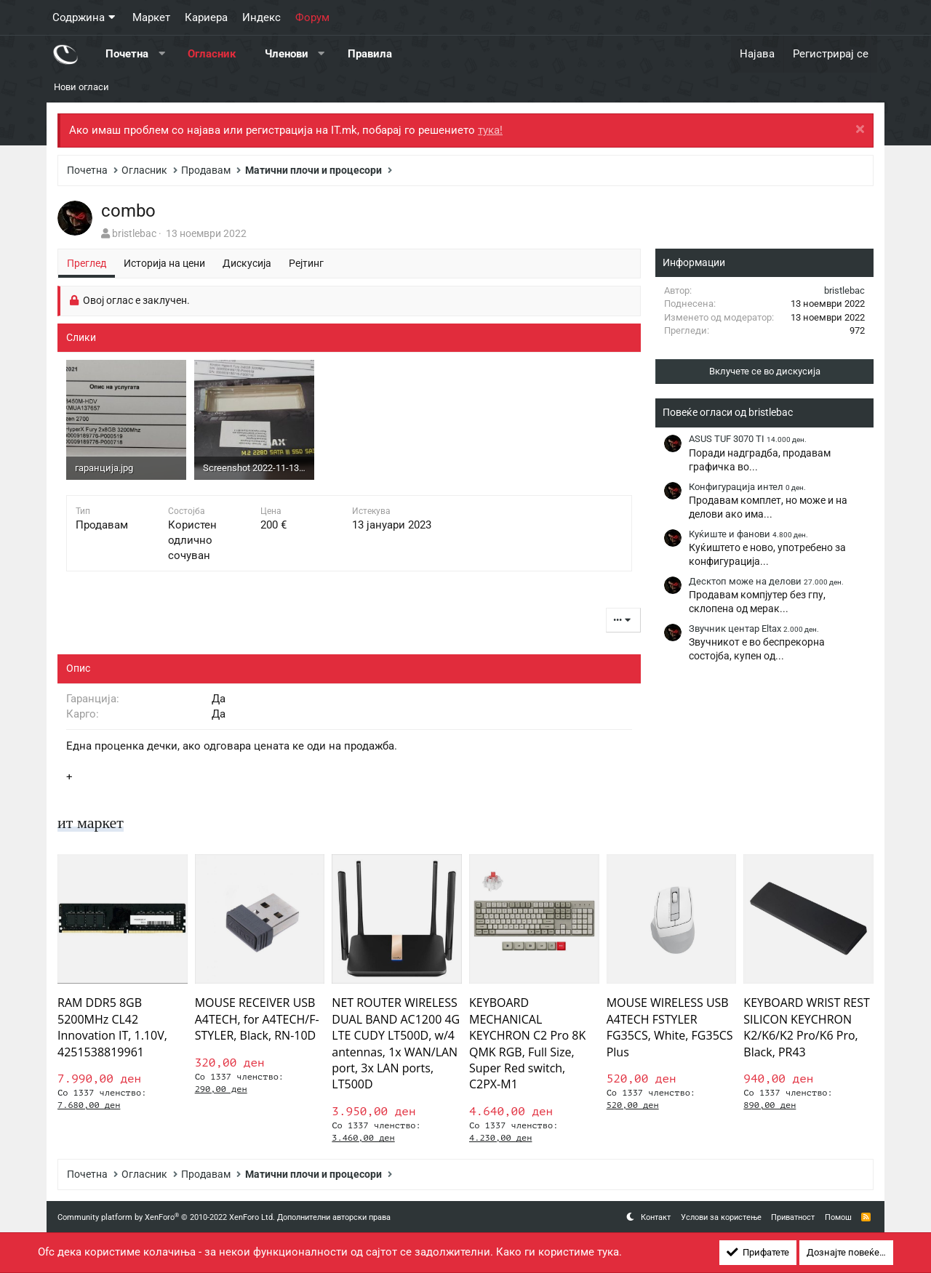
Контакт (656, 1217)
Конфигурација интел (747, 486)
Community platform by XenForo (166, 1217)
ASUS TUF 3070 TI (748, 438)
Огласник (212, 53)
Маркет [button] (151, 17)
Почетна (126, 53)
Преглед (86, 263)
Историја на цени (164, 263)
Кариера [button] (206, 17)
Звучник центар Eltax (754, 628)
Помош (838, 1217)
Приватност (793, 1217)
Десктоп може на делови (766, 581)
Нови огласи (81, 86)
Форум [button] (312, 17)
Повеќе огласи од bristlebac (728, 412)
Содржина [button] (78, 17)
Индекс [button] (261, 17)
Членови (286, 53)
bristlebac (134, 233)
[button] (162, 54)
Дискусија (247, 263)
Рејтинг (306, 263)
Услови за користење (721, 1217)
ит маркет (93, 822)
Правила (370, 53)
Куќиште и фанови (748, 534)
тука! (490, 130)
